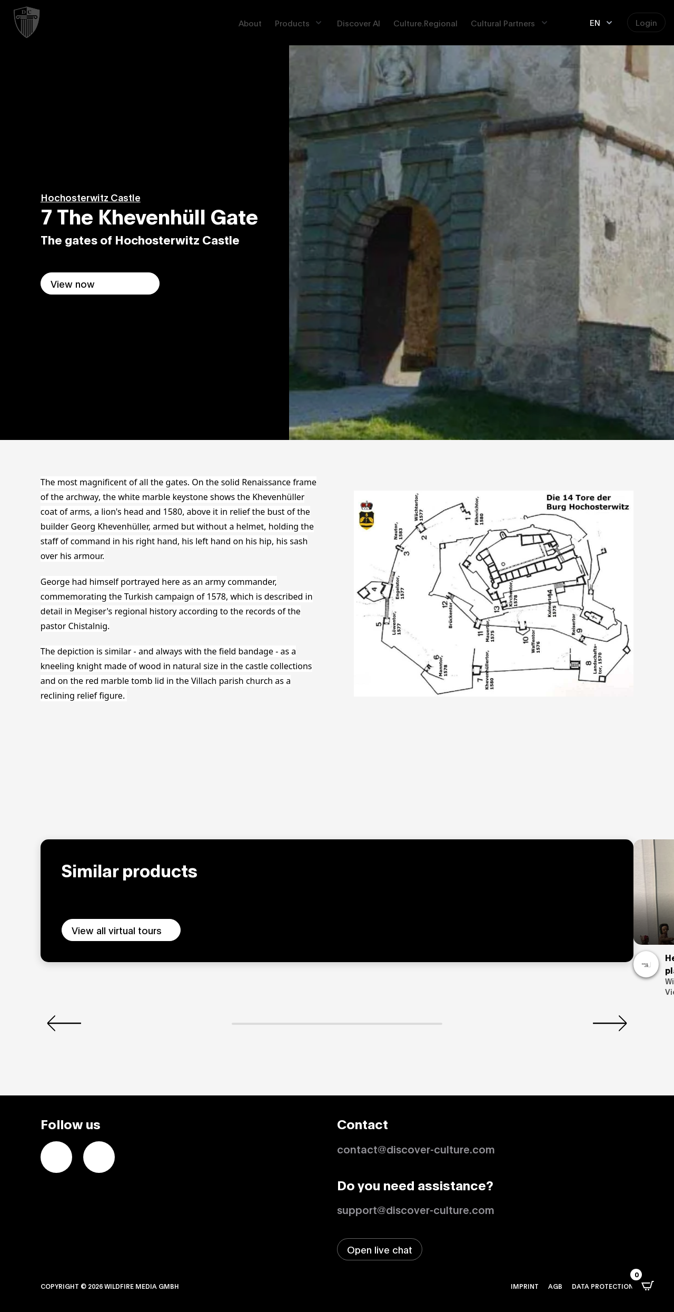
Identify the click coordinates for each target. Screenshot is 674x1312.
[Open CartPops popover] (647, 1285)
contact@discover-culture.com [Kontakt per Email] (416, 1149)
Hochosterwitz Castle (91, 197)
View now (73, 283)
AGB (555, 1286)
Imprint (525, 1286)
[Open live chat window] (379, 1249)
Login (646, 22)
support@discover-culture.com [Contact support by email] (415, 1209)
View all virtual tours (117, 930)
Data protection (602, 1286)
